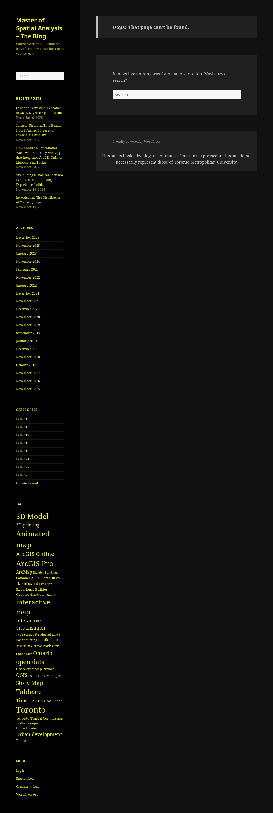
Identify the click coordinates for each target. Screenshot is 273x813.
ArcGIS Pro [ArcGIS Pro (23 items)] (35, 563)
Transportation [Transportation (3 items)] (36, 723)
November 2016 (28, 381)
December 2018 (27, 349)
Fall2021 (22, 459)
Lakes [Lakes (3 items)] (56, 634)
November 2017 (28, 373)
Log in (20, 770)
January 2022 (26, 285)
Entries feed (25, 778)
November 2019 (28, 325)
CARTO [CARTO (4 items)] (35, 577)
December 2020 (27, 309)
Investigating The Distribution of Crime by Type (38, 200)
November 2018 (28, 357)
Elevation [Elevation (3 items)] (45, 584)
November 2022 (28, 277)
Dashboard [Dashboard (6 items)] (27, 583)
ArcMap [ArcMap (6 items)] (24, 572)
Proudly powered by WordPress (136, 141)
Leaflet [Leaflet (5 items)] (44, 639)
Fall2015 (22, 419)
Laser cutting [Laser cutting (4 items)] (26, 640)
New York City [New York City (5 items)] (46, 645)
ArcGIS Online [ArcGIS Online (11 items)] (35, 554)
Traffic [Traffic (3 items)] (20, 723)
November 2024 (28, 261)
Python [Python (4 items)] (48, 669)
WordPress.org (27, 794)
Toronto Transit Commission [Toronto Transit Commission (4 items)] (39, 718)
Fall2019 (22, 451)
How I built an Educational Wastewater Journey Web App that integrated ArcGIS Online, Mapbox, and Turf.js (39, 155)
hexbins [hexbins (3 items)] (50, 595)
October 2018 (26, 365)
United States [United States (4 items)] (27, 728)
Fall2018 (22, 443)
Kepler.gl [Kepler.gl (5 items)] (43, 634)
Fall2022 (22, 467)
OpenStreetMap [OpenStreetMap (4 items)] (29, 669)
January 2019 (26, 341)
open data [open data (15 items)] (30, 661)
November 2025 (28, 245)
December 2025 (27, 237)
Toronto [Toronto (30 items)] (31, 709)
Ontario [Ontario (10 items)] (43, 653)
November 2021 (28, 301)
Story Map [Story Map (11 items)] (29, 683)
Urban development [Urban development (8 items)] (39, 734)
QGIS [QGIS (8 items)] (21, 675)
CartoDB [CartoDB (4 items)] (48, 577)
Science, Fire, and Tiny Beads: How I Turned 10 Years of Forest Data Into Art (38, 130)
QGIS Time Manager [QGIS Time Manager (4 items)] (44, 675)
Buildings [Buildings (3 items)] (51, 572)
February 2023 (27, 269)
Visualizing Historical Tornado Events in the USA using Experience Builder (39, 180)
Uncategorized (27, 483)
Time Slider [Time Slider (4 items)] (52, 700)
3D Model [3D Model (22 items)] (32, 516)
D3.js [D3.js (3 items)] (59, 578)
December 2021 (27, 293)
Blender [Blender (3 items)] (38, 572)
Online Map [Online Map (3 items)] (24, 654)
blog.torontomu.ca (160, 155)
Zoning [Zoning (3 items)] (21, 740)
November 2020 (28, 317)
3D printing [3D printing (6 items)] (27, 525)
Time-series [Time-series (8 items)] (29, 700)
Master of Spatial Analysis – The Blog (39, 28)
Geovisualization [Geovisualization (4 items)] (30, 594)
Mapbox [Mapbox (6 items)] (24, 646)
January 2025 (26, 253)
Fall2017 (22, 435)
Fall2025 (22, 475)
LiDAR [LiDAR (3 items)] (56, 640)
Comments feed (27, 786)
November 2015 (28, 389)
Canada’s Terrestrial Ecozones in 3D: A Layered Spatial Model (39, 110)
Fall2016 (22, 427)
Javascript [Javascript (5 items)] (25, 634)
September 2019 (28, 333)
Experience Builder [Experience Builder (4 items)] (31, 589)
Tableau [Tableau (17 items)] (28, 691)
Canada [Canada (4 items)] (22, 577)
